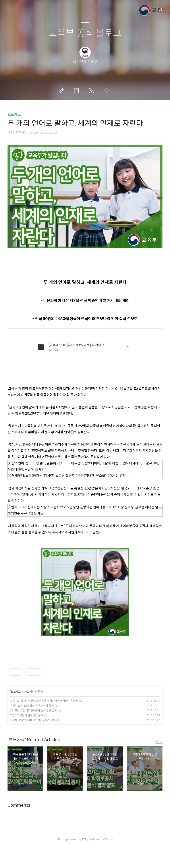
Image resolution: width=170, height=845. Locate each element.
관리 (107, 90)
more (158, 741)
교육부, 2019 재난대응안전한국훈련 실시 (32, 720)
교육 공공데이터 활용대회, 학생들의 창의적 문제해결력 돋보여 (44, 700)
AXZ (84, 839)
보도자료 (14, 114)
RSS (92, 90)
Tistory (108, 839)
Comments (19, 805)
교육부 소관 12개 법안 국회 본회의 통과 (32, 705)
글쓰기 (62, 90)
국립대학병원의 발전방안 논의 (26, 715)
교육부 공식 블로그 (85, 33)
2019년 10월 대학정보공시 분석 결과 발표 (33, 710)
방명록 (77, 90)
